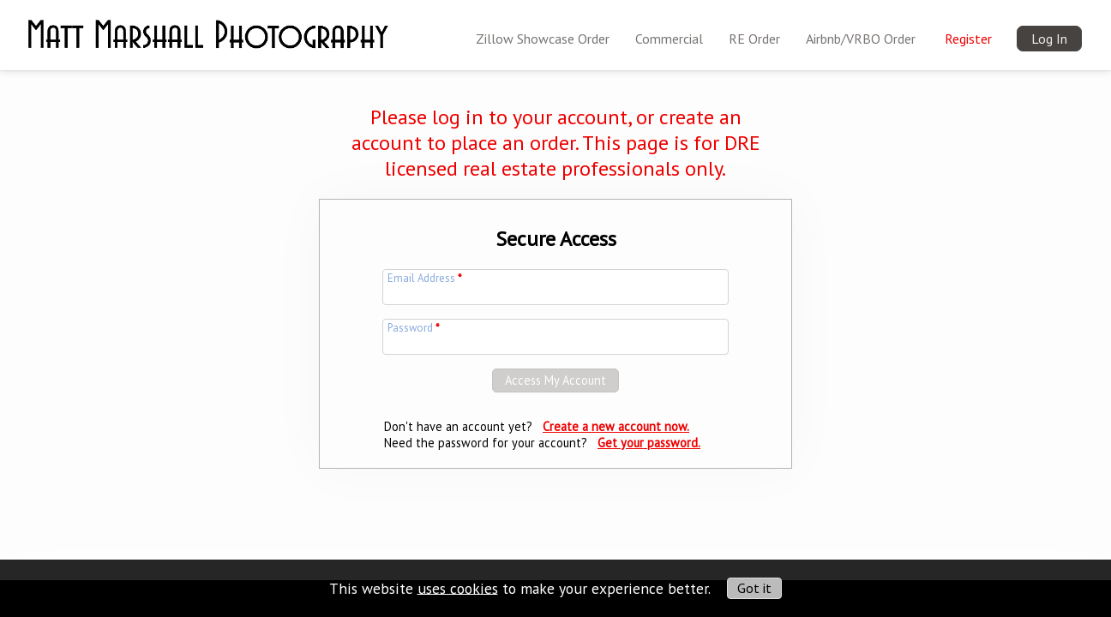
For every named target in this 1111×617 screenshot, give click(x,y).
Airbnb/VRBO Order (861, 38)
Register (968, 38)
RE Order (754, 38)
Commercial (669, 38)
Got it (754, 587)
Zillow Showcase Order (543, 38)
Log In (1049, 38)
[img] (207, 23)
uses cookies (457, 587)
